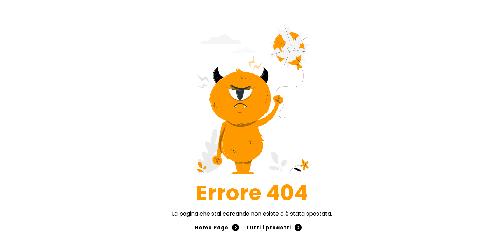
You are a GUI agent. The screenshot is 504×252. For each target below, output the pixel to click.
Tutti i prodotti (274, 227)
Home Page (217, 227)
